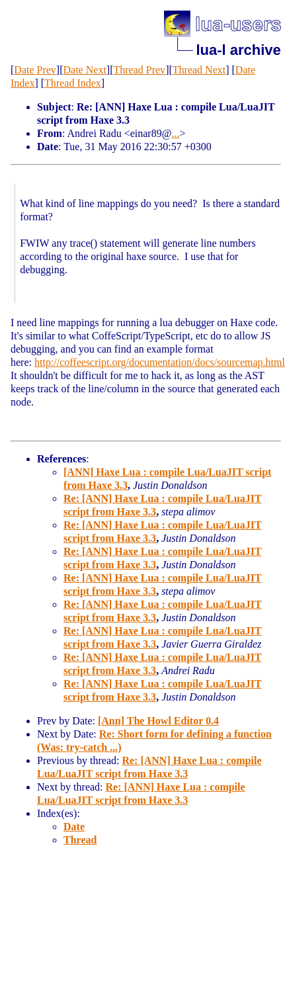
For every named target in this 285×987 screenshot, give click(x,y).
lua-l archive (238, 50)
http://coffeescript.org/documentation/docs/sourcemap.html (159, 362)
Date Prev (35, 69)
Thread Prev (139, 69)
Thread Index (72, 83)
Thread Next (199, 69)
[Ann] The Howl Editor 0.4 (158, 720)
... (175, 133)
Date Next (84, 69)
